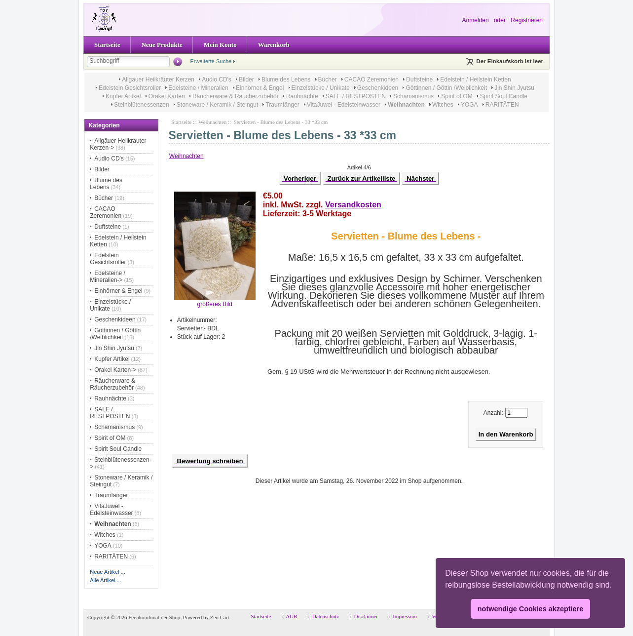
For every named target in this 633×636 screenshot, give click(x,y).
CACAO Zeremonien (371, 79)
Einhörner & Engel (260, 87)
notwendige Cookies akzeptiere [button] (530, 609)
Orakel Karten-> (115, 369)
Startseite (107, 44)
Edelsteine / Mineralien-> (107, 276)
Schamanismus (413, 96)
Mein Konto (220, 44)
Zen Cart (219, 617)
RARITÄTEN (502, 104)
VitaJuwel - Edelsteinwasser (343, 104)
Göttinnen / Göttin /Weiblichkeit (446, 87)
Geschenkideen (377, 87)
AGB (291, 616)
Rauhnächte (302, 96)
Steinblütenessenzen (141, 104)
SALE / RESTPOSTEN (356, 96)
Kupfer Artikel (123, 96)
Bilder (246, 79)
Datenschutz (325, 616)
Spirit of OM (456, 96)
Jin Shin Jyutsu (514, 87)
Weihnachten (212, 122)
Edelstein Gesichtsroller (130, 87)
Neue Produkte (162, 44)
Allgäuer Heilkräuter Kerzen (158, 79)
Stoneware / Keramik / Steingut (217, 104)
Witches (442, 104)
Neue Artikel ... (107, 572)
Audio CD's (216, 79)
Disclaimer (366, 616)
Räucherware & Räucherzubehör (235, 96)
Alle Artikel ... (105, 580)
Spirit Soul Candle (503, 96)
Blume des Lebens (285, 79)
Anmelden (475, 20)
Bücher (327, 79)
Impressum (405, 616)
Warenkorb (274, 44)
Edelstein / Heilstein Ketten (475, 79)
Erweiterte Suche (210, 61)
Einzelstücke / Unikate (321, 87)
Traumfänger (282, 104)
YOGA (469, 104)
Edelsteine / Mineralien (198, 87)
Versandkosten (353, 204)
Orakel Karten (167, 96)
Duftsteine (419, 79)
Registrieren (527, 20)
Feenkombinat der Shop (154, 617)
